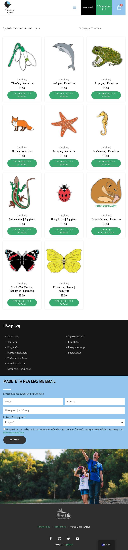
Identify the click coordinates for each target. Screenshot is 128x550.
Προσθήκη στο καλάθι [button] (22, 95)
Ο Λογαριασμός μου (104, 7)
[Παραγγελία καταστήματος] (101, 28)
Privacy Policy (44, 527)
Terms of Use (60, 527)
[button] (74, 7)
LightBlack (68, 545)
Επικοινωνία (88, 7)
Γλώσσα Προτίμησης (13, 417)
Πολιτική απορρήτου (13, 432)
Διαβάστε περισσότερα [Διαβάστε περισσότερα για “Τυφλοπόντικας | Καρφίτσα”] (106, 231)
